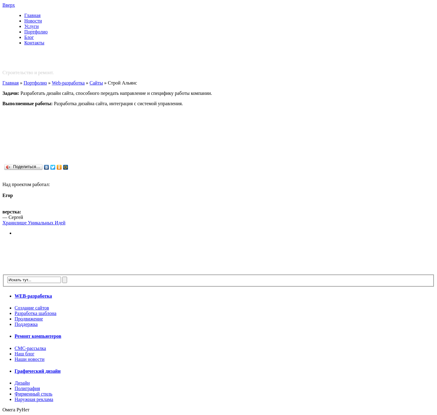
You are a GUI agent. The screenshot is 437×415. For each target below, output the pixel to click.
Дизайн (22, 383)
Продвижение (29, 318)
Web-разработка (68, 82)
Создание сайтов (32, 307)
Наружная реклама (34, 399)
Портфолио (36, 31)
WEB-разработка (33, 296)
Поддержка (26, 324)
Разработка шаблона (35, 313)
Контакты (34, 42)
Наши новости (30, 359)
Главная (32, 15)
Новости (33, 20)
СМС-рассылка (30, 348)
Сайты (96, 82)
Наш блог (24, 353)
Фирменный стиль (34, 393)
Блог (29, 37)
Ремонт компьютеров (38, 336)
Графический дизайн (38, 371)
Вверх (8, 5)
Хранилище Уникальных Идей (34, 222)
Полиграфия (27, 388)
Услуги (31, 26)
